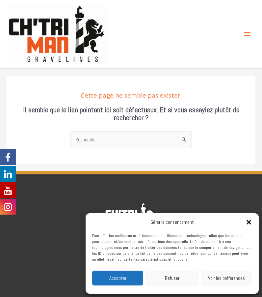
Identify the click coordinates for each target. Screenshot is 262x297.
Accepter (117, 278)
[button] (249, 222)
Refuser (172, 278)
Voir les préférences (226, 278)
